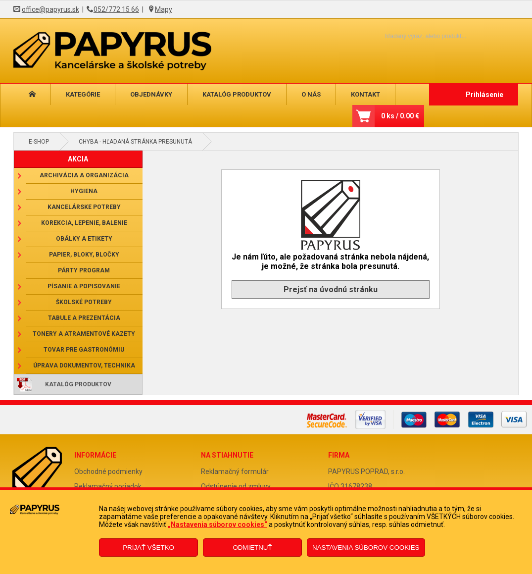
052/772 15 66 (116, 9)
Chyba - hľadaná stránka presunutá (135, 141)
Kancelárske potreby (84, 207)
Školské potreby (84, 302)
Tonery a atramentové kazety (84, 333)
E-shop (39, 141)
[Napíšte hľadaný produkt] (408, 36)
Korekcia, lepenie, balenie (84, 222)
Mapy (163, 9)
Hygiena (83, 191)
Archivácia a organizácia (84, 175)
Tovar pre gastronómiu (84, 349)
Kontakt (365, 94)
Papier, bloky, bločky (84, 254)
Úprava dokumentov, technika (84, 365)
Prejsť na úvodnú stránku (331, 289)
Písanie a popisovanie (84, 286)
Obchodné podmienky (108, 471)
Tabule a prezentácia (84, 317)
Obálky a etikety (84, 238)
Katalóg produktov (236, 94)
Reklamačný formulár (235, 471)
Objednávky (151, 94)
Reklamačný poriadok (108, 486)
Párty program (84, 270)
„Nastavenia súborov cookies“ (217, 524)
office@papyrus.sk (50, 9)
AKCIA (78, 159)
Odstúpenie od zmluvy (236, 486)
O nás (311, 94)
